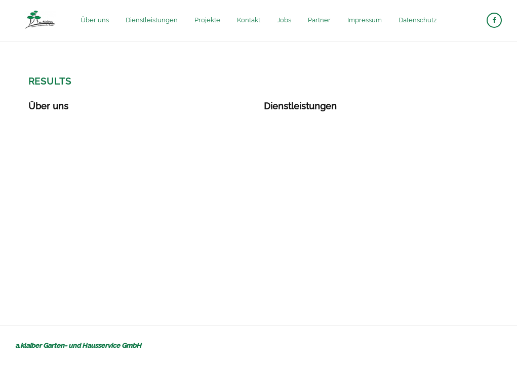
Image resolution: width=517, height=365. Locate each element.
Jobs (284, 20)
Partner (319, 20)
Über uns (95, 20)
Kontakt (248, 20)
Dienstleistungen (152, 20)
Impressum (364, 20)
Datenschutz (417, 20)
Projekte (207, 20)
